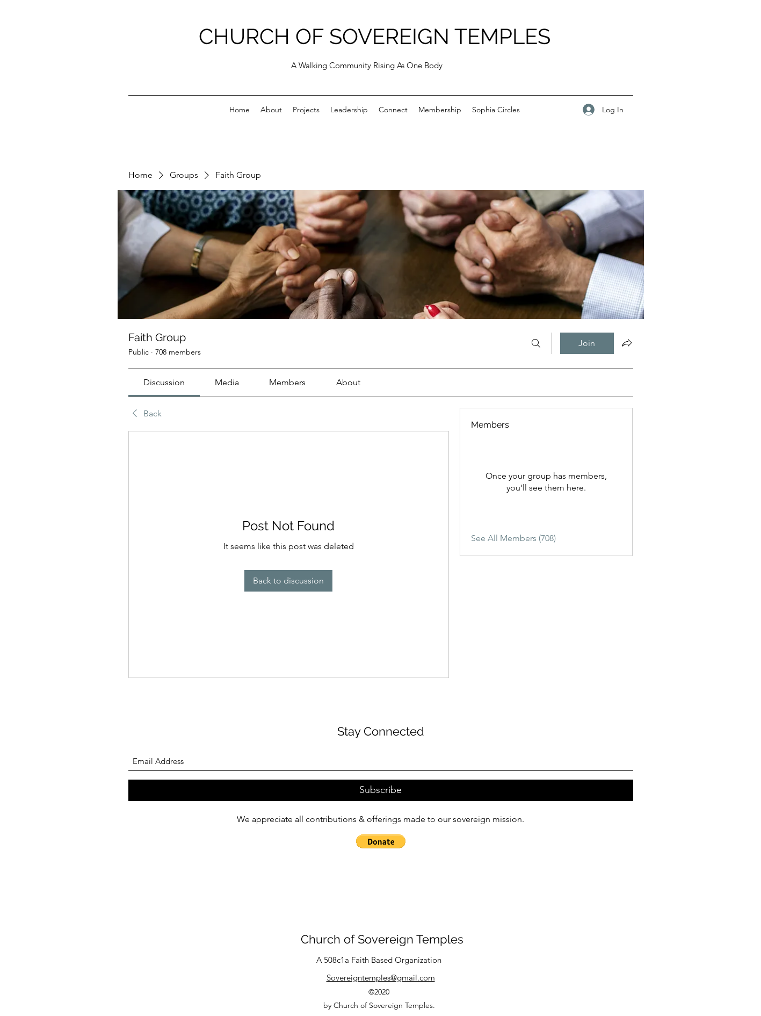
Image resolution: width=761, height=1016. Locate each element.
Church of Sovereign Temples (382, 939)
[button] (380, 841)
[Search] (536, 343)
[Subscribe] (380, 790)
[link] (164, 382)
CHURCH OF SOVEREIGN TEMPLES (374, 36)
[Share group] (626, 342)
